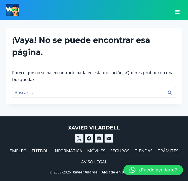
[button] (153, 170)
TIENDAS (144, 151)
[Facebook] (89, 138)
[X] (79, 138)
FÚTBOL (40, 151)
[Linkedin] (99, 138)
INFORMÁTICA (68, 151)
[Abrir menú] (177, 10)
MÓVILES (96, 151)
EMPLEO (18, 151)
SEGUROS (119, 151)
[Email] (109, 138)
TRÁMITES (168, 151)
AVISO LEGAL (94, 162)
